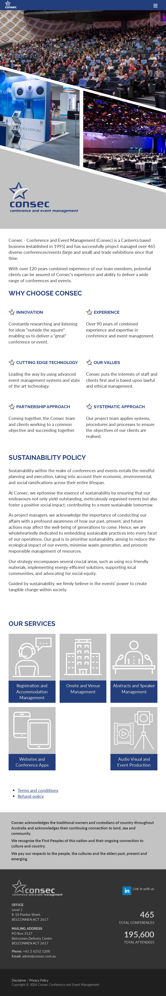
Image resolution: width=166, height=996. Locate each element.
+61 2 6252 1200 (36, 951)
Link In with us (143, 888)
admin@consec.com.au (39, 956)
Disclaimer (19, 980)
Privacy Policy (38, 980)
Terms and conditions (38, 790)
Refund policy (31, 796)
